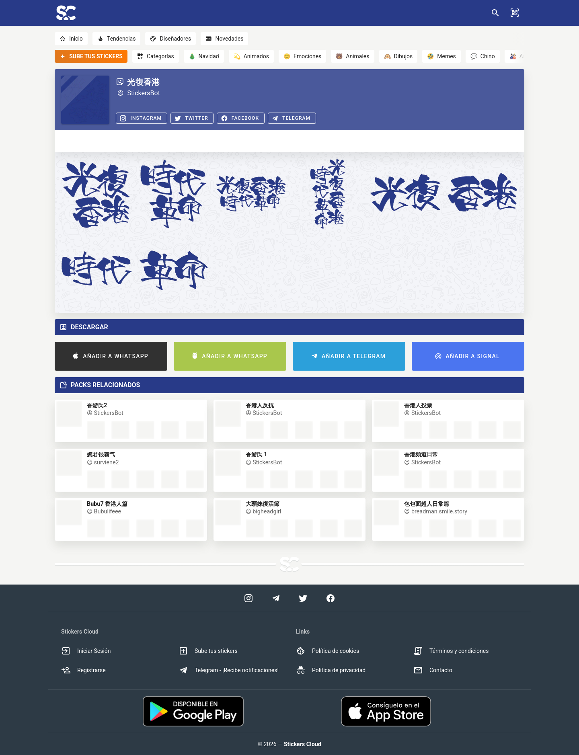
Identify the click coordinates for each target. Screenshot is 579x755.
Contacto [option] (432, 670)
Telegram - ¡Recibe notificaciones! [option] (229, 670)
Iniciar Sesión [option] (86, 651)
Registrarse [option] (83, 670)
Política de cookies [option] (327, 651)
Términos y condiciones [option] (451, 651)
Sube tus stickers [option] (208, 651)
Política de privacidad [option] (330, 670)
